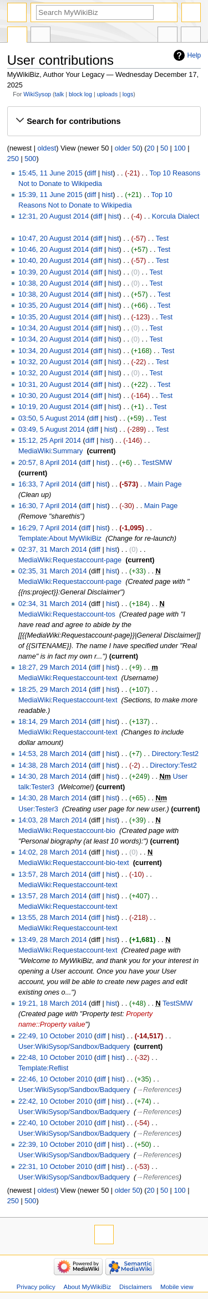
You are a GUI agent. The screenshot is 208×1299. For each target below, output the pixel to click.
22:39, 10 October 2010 (55, 1144)
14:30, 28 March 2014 (52, 776)
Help (194, 55)
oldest (46, 148)
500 (30, 159)
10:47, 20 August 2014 (53, 238)
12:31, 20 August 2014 (53, 216)
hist (107, 173)
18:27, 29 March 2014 (52, 667)
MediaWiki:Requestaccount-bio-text (73, 863)
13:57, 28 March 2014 (52, 874)
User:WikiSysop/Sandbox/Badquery (74, 1046)
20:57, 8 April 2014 (47, 463)
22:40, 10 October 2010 (55, 1123)
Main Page (165, 484)
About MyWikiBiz (87, 1287)
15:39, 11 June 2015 (50, 195)
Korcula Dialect (175, 216)
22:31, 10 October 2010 (55, 1167)
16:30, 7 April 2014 (47, 506)
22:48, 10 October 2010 (55, 1058)
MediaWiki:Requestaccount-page (69, 560)
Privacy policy (36, 1287)
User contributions (40, 36)
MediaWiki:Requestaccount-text (67, 678)
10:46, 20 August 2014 (53, 249)
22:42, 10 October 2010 (55, 1101)
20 (150, 148)
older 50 (127, 148)
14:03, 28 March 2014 (52, 820)
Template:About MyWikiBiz (60, 538)
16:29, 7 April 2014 (47, 528)
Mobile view (177, 1287)
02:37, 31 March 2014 (52, 549)
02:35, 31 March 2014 (52, 571)
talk (59, 94)
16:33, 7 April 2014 (47, 484)
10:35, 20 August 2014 (53, 305)
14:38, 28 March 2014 (52, 765)
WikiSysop (37, 94)
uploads (107, 94)
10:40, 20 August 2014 (53, 261)
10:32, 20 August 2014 (53, 362)
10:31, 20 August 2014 (53, 385)
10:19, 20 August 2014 (53, 407)
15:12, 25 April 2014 (49, 440)
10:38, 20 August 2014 (53, 283)
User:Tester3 (38, 809)
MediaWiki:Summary (50, 451)
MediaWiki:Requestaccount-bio (66, 831)
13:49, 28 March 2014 (52, 940)
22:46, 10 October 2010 (55, 1079)
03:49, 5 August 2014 (51, 429)
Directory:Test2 (175, 754)
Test (162, 238)
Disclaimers (135, 1287)
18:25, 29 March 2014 (52, 690)
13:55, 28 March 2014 (52, 918)
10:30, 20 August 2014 (53, 396)
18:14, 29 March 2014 (52, 722)
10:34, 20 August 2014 (53, 328)
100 (179, 148)
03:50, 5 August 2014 (51, 418)
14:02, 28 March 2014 (52, 852)
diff (91, 173)
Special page (17, 36)
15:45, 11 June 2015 (50, 173)
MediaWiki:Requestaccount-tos (66, 614)
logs (128, 94)
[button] (103, 121)
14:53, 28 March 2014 (52, 754)
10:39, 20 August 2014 (53, 272)
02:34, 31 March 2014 (52, 604)
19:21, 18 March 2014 (52, 1003)
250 (13, 159)
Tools (190, 36)
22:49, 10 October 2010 (55, 1036)
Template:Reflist (43, 1068)
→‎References (157, 1090)
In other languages (167, 36)
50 (164, 148)
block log (80, 94)
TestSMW (157, 463)
